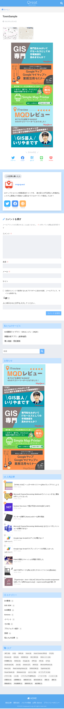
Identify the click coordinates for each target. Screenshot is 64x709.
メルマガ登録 (26, 703)
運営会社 (16, 703)
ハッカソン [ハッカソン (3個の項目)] (53, 676)
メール (6, 272)
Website (23, 207)
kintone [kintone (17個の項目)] (26, 665)
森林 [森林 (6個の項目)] (54, 680)
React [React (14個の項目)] (7, 669)
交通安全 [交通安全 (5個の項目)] (7, 680)
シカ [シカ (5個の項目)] (16, 676)
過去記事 (8, 703)
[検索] (42, 351)
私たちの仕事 (11, 638)
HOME (32, 699)
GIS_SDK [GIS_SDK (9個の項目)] (34, 658)
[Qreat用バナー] (32, 95)
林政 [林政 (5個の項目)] (47, 680)
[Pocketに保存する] (51, 159)
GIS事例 (9, 610)
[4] (32, 137)
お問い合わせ (37, 703)
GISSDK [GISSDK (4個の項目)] (24, 658)
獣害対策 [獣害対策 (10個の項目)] (28, 684)
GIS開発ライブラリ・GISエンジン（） (21, 332)
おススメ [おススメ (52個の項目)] (32, 673)
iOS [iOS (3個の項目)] (41, 661)
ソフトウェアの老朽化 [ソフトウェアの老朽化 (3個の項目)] (28, 676)
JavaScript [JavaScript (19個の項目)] (8, 665)
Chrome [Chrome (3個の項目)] (7, 658)
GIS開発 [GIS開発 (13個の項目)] (8, 661)
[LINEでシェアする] (41, 159)
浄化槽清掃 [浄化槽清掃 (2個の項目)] (18, 684)
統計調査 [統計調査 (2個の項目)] (38, 684)
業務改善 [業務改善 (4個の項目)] (7, 684)
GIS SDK (9, 605)
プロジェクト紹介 (13, 629)
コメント (7, 234)
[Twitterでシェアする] (13, 159)
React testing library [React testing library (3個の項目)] (20, 669)
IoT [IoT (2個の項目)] (48, 661)
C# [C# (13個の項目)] (51, 654)
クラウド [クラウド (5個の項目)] (7, 676)
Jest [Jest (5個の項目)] (18, 665)
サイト (5, 281)
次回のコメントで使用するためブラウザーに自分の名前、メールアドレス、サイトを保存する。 (32, 292)
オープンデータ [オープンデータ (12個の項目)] (44, 673)
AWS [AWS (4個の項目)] (20, 654)
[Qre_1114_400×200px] (32, 74)
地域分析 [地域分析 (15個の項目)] (27, 680)
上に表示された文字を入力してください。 (19, 303)
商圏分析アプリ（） (15, 337)
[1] (32, 116)
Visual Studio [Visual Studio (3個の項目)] (9, 673)
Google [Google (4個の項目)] (26, 661)
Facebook (15, 207)
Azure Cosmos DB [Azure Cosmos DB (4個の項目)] (40, 654)
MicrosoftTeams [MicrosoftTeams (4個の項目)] (46, 665)
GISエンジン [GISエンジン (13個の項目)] (45, 658)
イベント (9, 620)
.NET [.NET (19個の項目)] (7, 654)
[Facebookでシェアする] (22, 159)
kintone (9, 615)
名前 (6, 262)
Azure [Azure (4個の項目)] (28, 654)
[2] (32, 53)
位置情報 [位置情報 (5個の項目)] (17, 680)
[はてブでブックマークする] (32, 159)
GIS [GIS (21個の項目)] (16, 658)
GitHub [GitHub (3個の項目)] (17, 661)
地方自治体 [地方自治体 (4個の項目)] (38, 680)
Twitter (7, 207)
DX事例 (9, 601)
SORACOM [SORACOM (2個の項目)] (34, 669)
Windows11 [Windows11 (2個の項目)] (21, 673)
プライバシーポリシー (52, 703)
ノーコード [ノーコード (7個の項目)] (42, 676)
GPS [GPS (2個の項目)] (34, 661)
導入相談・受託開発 (12, 341)
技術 (7, 634)
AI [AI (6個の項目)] (14, 654)
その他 (8, 624)
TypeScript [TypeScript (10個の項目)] (45, 669)
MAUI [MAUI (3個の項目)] (35, 665)
